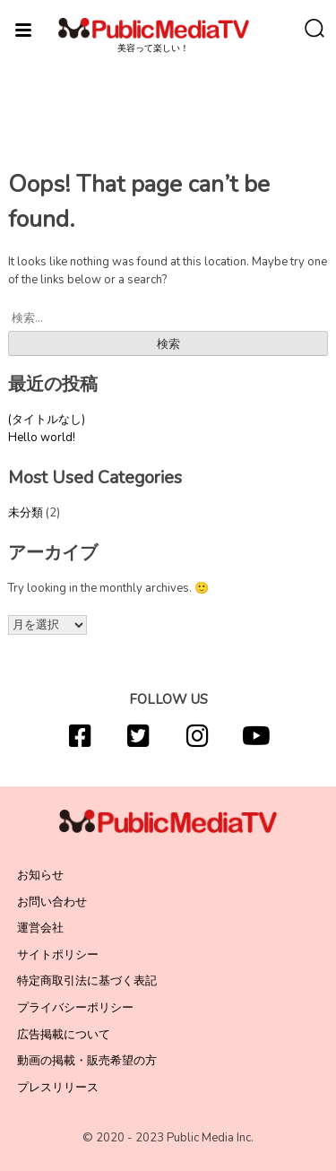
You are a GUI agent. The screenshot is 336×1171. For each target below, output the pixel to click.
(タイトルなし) (46, 420)
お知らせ (40, 875)
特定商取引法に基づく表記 (87, 981)
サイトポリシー (58, 955)
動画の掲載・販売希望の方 (87, 1061)
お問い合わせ (52, 902)
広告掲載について (63, 1035)
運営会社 (40, 928)
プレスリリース (58, 1088)
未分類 (25, 513)
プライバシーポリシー (75, 1008)
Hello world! (41, 437)
